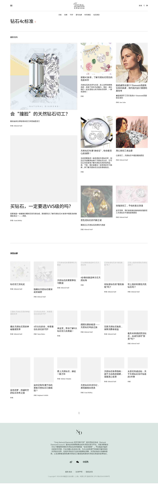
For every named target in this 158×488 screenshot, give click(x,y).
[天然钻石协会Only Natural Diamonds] (79, 5)
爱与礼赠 (79, 15)
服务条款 (68, 472)
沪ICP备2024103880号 (102, 476)
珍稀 (65, 15)
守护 (71, 15)
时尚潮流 (88, 15)
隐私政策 (89, 472)
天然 (60, 15)
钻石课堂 (96, 15)
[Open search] (142, 5)
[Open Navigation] (15, 5)
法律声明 (78, 472)
